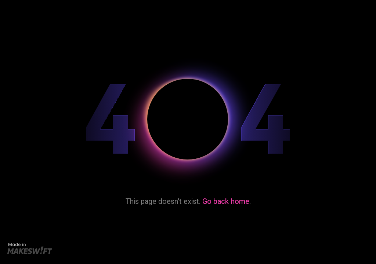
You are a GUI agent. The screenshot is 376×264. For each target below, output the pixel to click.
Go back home (225, 201)
